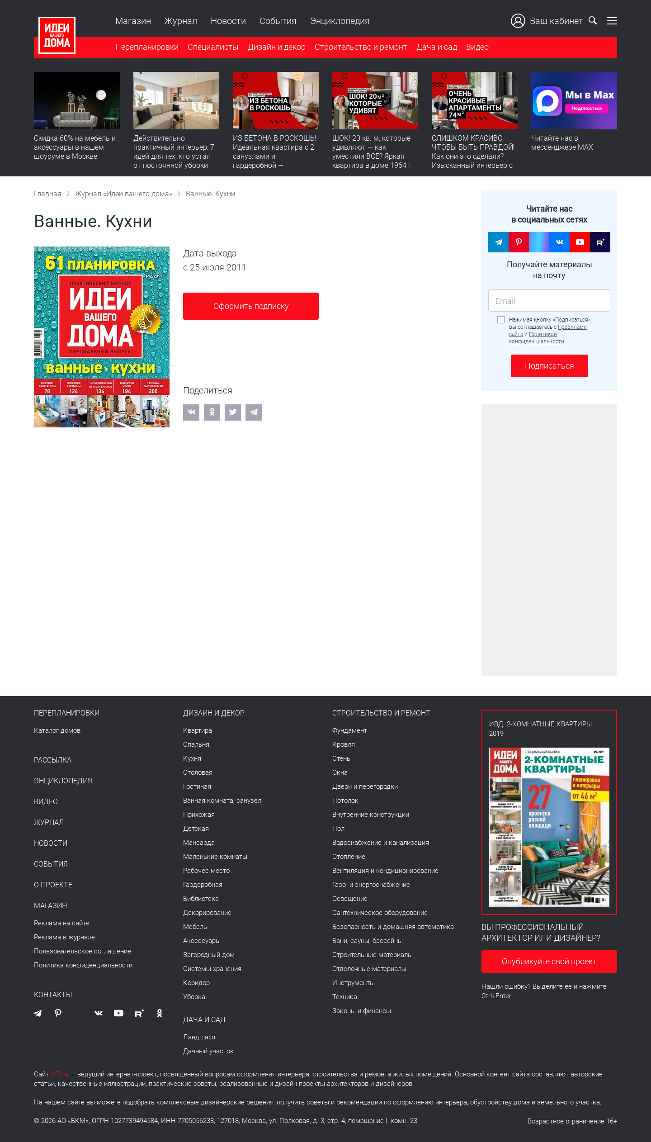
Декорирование (207, 913)
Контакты (53, 995)
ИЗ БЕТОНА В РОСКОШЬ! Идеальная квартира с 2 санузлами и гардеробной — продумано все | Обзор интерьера (274, 161)
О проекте (53, 885)
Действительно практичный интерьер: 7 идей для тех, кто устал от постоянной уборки (173, 152)
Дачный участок (208, 1051)
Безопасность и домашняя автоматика (393, 927)
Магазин (133, 20)
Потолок (345, 800)
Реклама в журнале (64, 937)
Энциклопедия (340, 20)
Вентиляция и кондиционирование (385, 871)
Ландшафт (199, 1037)
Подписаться (549, 365)
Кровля (343, 744)
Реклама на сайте (61, 923)
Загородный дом (209, 955)
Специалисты (213, 47)
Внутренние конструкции (370, 814)
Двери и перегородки (365, 786)
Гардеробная (202, 885)
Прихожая (199, 814)
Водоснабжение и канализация (380, 843)
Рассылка (52, 760)
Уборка (194, 997)
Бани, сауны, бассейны (367, 941)
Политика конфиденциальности (83, 965)
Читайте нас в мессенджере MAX (562, 143)
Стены (342, 758)
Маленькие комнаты (215, 857)
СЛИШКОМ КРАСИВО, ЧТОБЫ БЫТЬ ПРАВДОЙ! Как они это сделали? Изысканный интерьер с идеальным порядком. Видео (473, 161)
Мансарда (199, 843)
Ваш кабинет (547, 21)
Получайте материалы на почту (549, 270)
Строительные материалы (372, 955)
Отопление (348, 857)
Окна (340, 772)
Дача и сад (436, 47)
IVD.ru (59, 1074)
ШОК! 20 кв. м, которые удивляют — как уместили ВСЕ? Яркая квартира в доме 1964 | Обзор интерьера (371, 156)
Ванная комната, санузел (222, 800)
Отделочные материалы (369, 969)
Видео (477, 47)
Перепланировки (147, 47)
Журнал (181, 20)
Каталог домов (57, 730)
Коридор (196, 983)
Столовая (197, 772)
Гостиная (197, 786)
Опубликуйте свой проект (549, 961)
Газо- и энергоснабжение (371, 885)
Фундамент (349, 730)
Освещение (350, 899)
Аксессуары (202, 941)
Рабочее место (206, 871)
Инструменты (353, 983)
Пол (338, 829)
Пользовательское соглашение (82, 951)
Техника (344, 997)
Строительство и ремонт (361, 47)
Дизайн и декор (277, 47)
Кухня (192, 758)
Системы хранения (212, 969)
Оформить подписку (251, 306)
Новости (228, 20)
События (278, 20)
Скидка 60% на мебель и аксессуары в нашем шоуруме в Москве (75, 147)
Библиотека (201, 899)
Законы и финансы (361, 1011)
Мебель (195, 927)
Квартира (197, 730)
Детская (196, 829)
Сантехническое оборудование (380, 913)
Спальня (196, 744)
